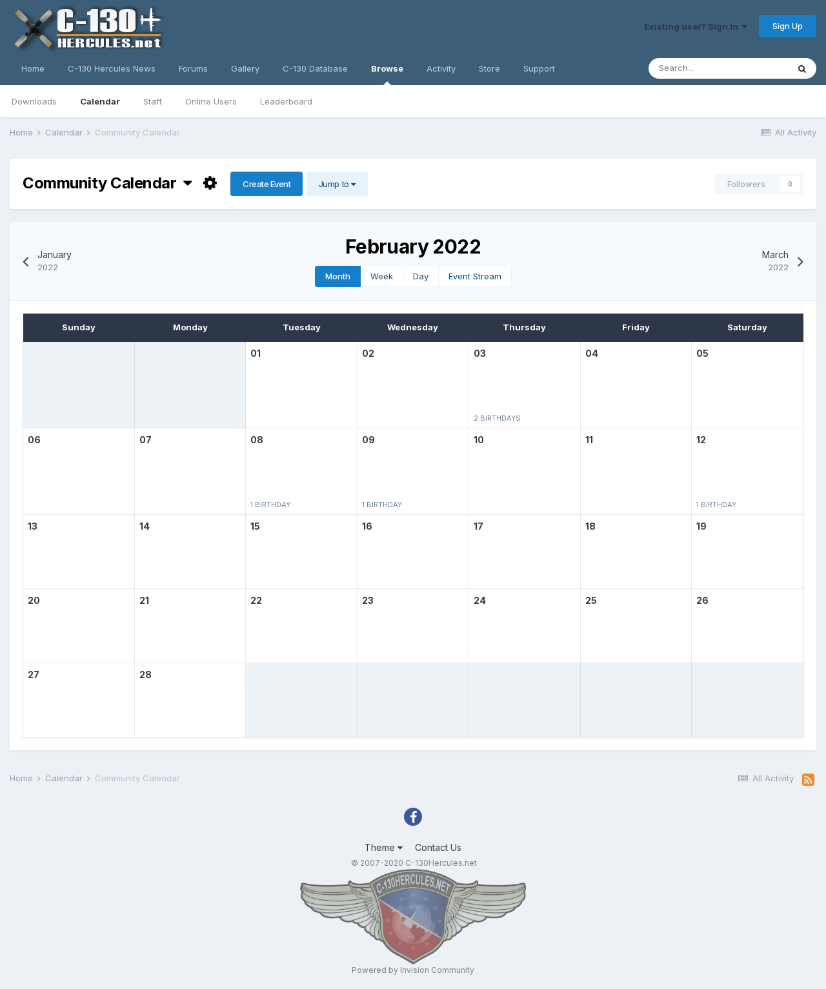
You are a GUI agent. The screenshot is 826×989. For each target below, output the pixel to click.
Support (539, 68)
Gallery (245, 68)
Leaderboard (286, 101)
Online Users (211, 101)
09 (368, 439)
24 (480, 600)
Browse (387, 74)
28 (145, 674)
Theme (384, 847)
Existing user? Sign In (695, 26)
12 (701, 439)
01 (255, 353)
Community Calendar (107, 183)
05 (702, 353)
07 (145, 439)
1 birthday (270, 504)
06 (34, 439)
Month (337, 276)
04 (591, 353)
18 (590, 526)
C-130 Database (315, 68)
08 (256, 439)
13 (32, 526)
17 (478, 526)
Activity (441, 68)
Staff (152, 101)
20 (34, 600)
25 (591, 600)
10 (479, 439)
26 (702, 600)
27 (33, 674)
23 (368, 600)
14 (144, 526)
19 (701, 526)
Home (33, 68)
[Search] (718, 68)
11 (589, 439)
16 (367, 526)
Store (489, 68)
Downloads (34, 101)
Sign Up (787, 26)
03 (480, 353)
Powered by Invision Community (413, 970)
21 (144, 600)
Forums (193, 68)
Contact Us (438, 847)
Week (381, 276)
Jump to (337, 184)
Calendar (100, 101)
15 (255, 526)
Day (420, 276)
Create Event (266, 184)
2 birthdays (497, 418)
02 (368, 353)
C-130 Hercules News (112, 68)
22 (256, 600)
